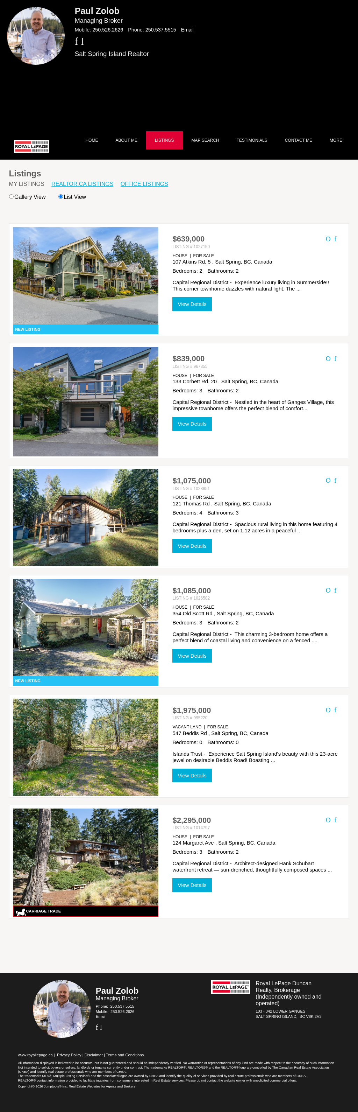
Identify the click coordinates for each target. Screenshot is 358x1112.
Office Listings (144, 184)
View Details (192, 304)
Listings (164, 140)
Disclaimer (94, 1055)
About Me (126, 140)
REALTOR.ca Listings (82, 184)
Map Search (205, 140)
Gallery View (27, 197)
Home (91, 140)
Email (187, 30)
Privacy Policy (69, 1055)
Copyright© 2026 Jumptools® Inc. (43, 1086)
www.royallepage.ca (35, 1055)
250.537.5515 (160, 30)
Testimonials (252, 140)
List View (72, 197)
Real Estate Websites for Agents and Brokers (102, 1086)
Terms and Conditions (125, 1055)
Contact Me (298, 140)
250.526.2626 (107, 30)
